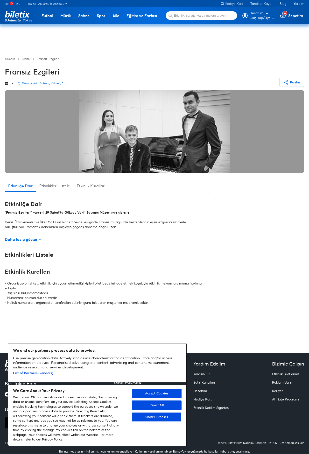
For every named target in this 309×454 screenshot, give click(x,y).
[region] (97, 394)
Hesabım (200, 390)
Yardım (299, 3)
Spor (101, 15)
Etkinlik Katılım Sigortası (211, 407)
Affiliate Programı (285, 399)
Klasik (26, 58)
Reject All (157, 405)
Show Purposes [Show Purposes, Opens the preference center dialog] (156, 417)
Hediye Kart (232, 3)
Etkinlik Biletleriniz (285, 374)
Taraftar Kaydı (261, 3)
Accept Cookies (157, 393)
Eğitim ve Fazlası (141, 15)
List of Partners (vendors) (33, 373)
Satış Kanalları (204, 382)
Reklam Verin (282, 382)
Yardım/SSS (202, 374)
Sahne (84, 15)
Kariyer (277, 390)
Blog (283, 3)
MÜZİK (10, 58)
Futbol (47, 15)
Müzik (65, 15)
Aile (115, 15)
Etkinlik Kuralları (91, 185)
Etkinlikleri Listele (54, 185)
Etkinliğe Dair (20, 185)
